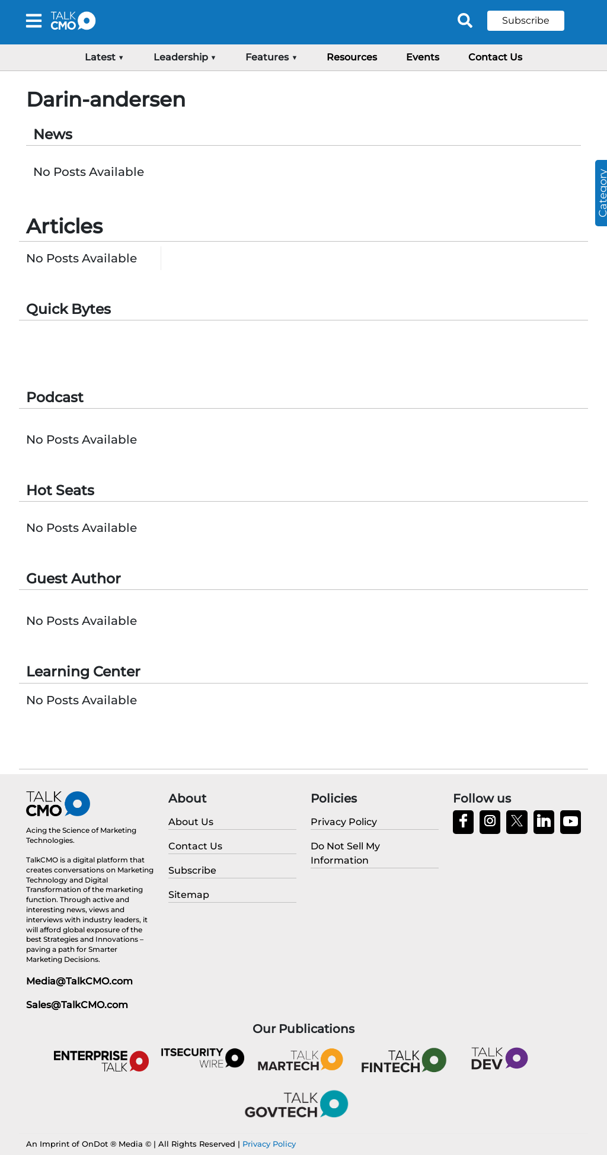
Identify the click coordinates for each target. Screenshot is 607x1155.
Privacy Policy (269, 1143)
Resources (352, 57)
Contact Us (495, 57)
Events (422, 57)
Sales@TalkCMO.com (77, 1004)
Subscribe (526, 20)
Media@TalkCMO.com (79, 981)
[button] (534, 21)
